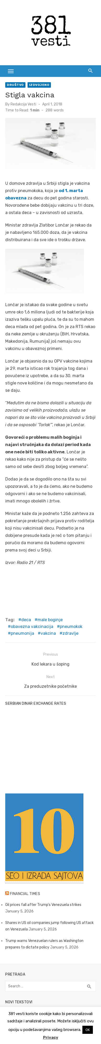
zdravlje (70, 633)
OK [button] (88, 1030)
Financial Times (25, 894)
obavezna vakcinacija (32, 626)
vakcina (48, 633)
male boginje (50, 619)
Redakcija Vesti (23, 104)
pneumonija (22, 633)
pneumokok (71, 626)
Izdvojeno (39, 85)
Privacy (50, 1037)
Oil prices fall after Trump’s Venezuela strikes (43, 905)
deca (26, 619)
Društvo (15, 85)
